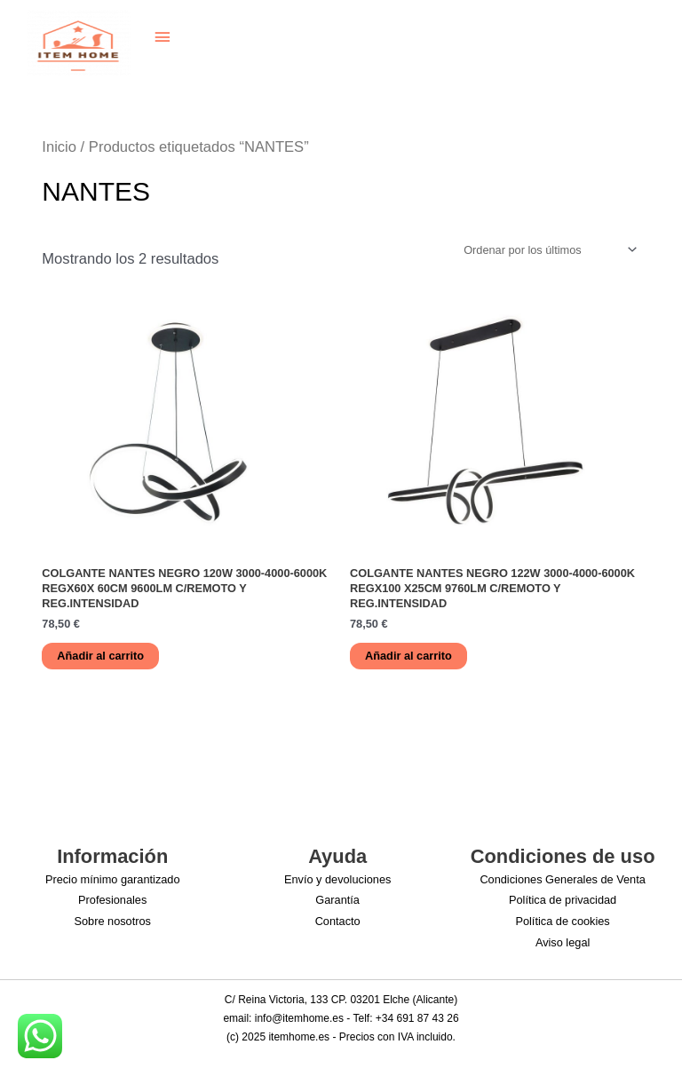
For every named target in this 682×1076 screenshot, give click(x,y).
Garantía (337, 899)
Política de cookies (562, 921)
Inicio (59, 146)
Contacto (338, 921)
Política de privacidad (562, 899)
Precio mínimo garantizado (112, 879)
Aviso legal (562, 942)
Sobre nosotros (112, 921)
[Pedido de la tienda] (547, 249)
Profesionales (112, 899)
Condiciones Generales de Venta (562, 879)
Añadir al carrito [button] (100, 655)
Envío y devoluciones (338, 879)
